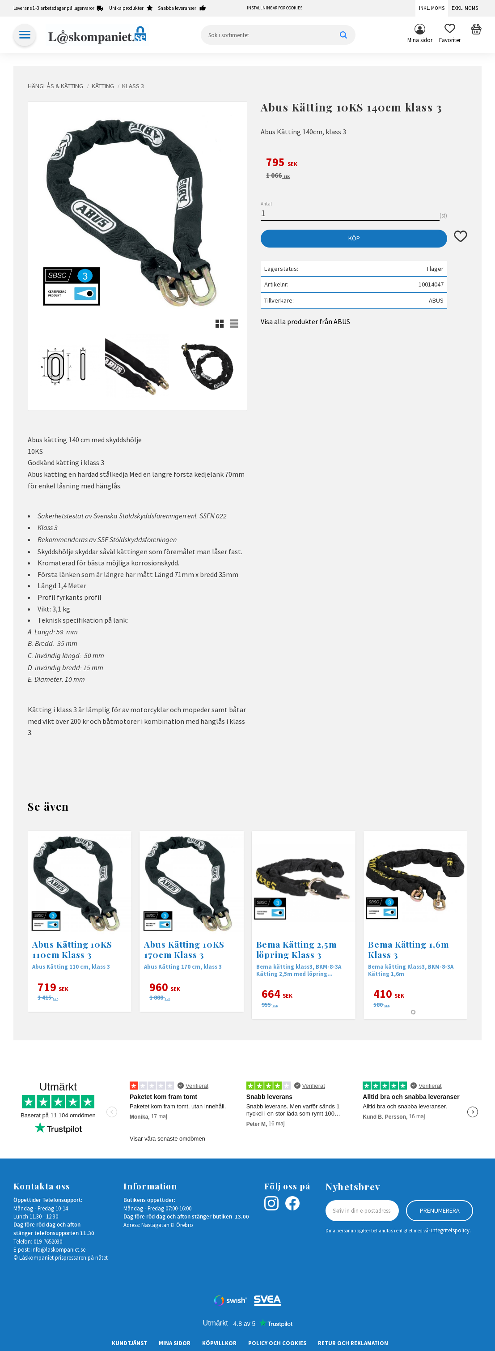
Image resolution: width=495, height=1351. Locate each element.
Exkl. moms (465, 8)
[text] (364, 163)
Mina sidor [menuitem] (419, 39)
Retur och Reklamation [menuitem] (353, 1343)
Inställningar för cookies (274, 8)
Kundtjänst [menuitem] (129, 1343)
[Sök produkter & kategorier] (278, 35)
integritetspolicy (450, 1230)
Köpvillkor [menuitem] (219, 1343)
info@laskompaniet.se (58, 1249)
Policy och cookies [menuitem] (277, 1343)
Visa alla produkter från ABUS (305, 321)
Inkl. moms (431, 8)
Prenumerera (440, 1210)
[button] (450, 35)
